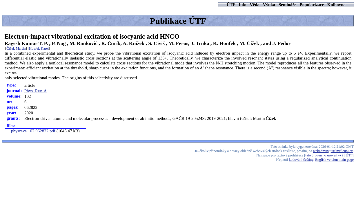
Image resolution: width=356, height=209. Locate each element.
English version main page (334, 160)
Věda (254, 4)
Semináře (287, 4)
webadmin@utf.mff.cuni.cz (333, 151)
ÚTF (230, 4)
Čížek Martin (16, 48)
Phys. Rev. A (35, 91)
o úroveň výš (333, 155)
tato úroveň (314, 155)
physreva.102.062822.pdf (33, 131)
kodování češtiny (301, 160)
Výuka (269, 4)
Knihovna (336, 4)
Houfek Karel (39, 48)
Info (242, 4)
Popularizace (312, 4)
